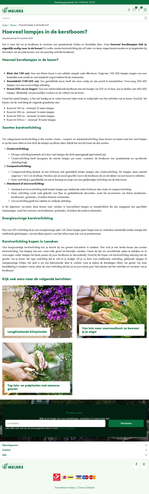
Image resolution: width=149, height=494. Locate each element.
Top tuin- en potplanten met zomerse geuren (33, 387)
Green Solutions (86, 487)
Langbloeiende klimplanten (27, 332)
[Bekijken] (139, 10)
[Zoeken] (74, 18)
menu (145, 10)
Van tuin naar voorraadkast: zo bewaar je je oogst (110, 330)
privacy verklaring (66, 428)
